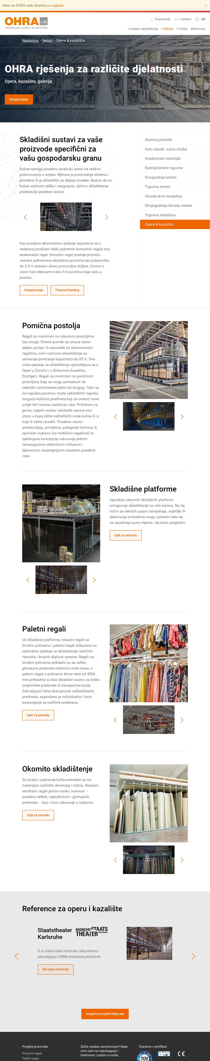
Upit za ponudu (127, 537)
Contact (182, 19)
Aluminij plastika (159, 140)
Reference (198, 29)
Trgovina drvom (158, 189)
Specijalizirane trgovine (165, 170)
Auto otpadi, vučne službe (167, 150)
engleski (58, 5)
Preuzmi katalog (71, 291)
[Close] (205, 5)
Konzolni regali (32, 1056)
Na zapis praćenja (57, 971)
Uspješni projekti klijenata (105, 1016)
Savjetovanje (20, 100)
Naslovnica (31, 40)
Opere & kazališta (160, 229)
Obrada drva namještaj (165, 199)
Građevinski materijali (164, 160)
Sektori (168, 29)
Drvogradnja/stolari (162, 179)
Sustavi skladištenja (144, 29)
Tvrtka (183, 29)
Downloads (160, 19)
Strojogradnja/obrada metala (170, 209)
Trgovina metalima (161, 219)
